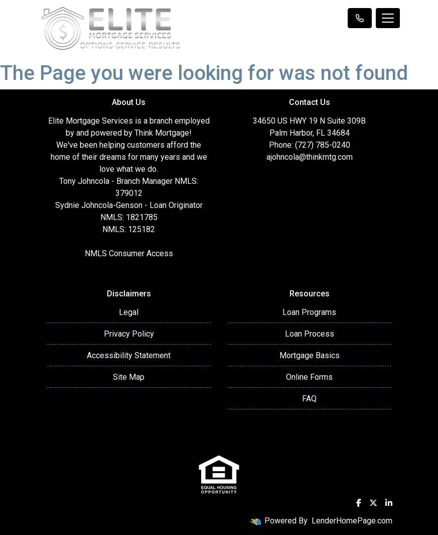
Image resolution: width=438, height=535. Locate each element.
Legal (128, 312)
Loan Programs (309, 312)
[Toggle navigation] (388, 18)
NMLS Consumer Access (129, 253)
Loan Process (309, 334)
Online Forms (309, 377)
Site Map (128, 377)
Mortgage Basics (309, 355)
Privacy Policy (129, 334)
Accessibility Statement (129, 355)
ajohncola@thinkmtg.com (309, 157)
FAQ (309, 398)
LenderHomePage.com (352, 520)
